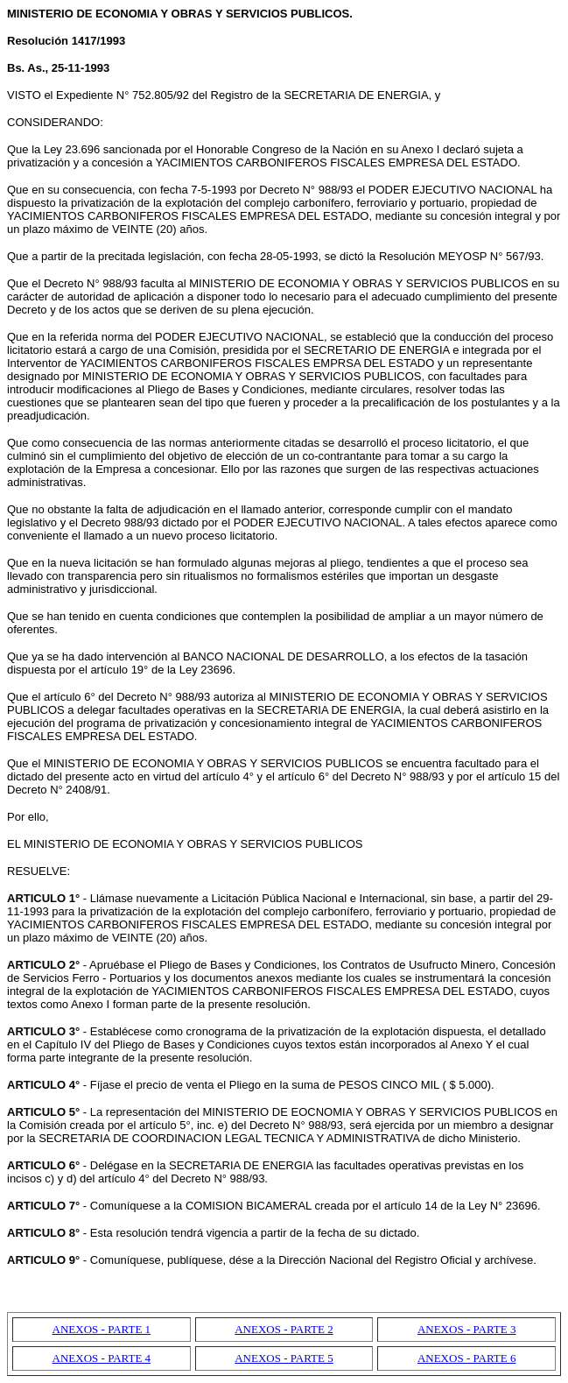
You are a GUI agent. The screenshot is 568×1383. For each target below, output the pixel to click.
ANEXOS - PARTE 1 (102, 1329)
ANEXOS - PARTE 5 (284, 1358)
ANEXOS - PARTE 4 (102, 1358)
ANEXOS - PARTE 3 (466, 1329)
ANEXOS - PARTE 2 (284, 1329)
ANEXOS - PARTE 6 (466, 1358)
